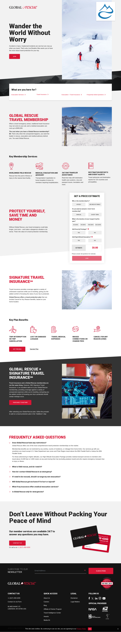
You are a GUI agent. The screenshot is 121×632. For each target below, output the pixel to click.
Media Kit (47, 620)
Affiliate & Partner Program (53, 609)
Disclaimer (74, 598)
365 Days (98, 225)
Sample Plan (34, 349)
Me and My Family (95, 204)
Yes (79, 233)
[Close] (118, 628)
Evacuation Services (18, 94)
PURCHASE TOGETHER (20, 403)
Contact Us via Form (15, 602)
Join (14, 56)
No (95, 233)
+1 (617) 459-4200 (24, 548)
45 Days (75, 225)
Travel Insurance (42, 94)
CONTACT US (17, 543)
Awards (46, 617)
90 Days (83, 225)
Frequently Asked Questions (96, 94)
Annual (78, 214)
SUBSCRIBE (101, 571)
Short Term (95, 214)
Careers (46, 602)
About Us (47, 598)
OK (90, 629)
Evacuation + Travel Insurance (72, 94)
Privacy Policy (81, 629)
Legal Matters (75, 602)
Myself (78, 204)
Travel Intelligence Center (52, 613)
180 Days (91, 225)
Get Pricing (17, 349)
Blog (45, 606)
